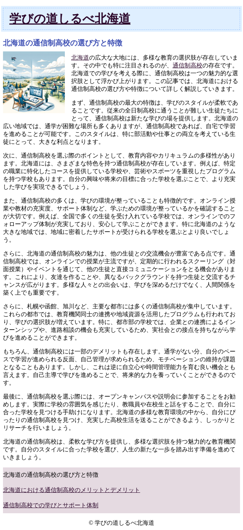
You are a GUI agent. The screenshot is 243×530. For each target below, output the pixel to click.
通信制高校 (187, 65)
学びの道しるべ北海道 (69, 18)
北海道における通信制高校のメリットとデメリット (71, 490)
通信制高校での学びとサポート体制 (50, 505)
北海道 (80, 57)
